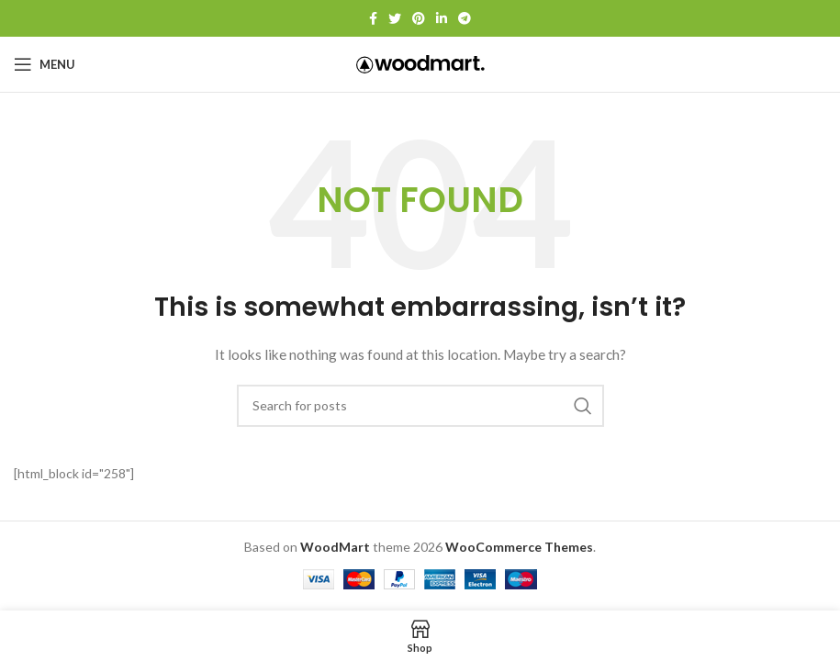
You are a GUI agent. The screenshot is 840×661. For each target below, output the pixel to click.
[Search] (420, 406)
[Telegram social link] (464, 18)
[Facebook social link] (373, 18)
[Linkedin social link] (442, 18)
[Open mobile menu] (44, 64)
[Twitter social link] (395, 18)
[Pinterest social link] (419, 18)
